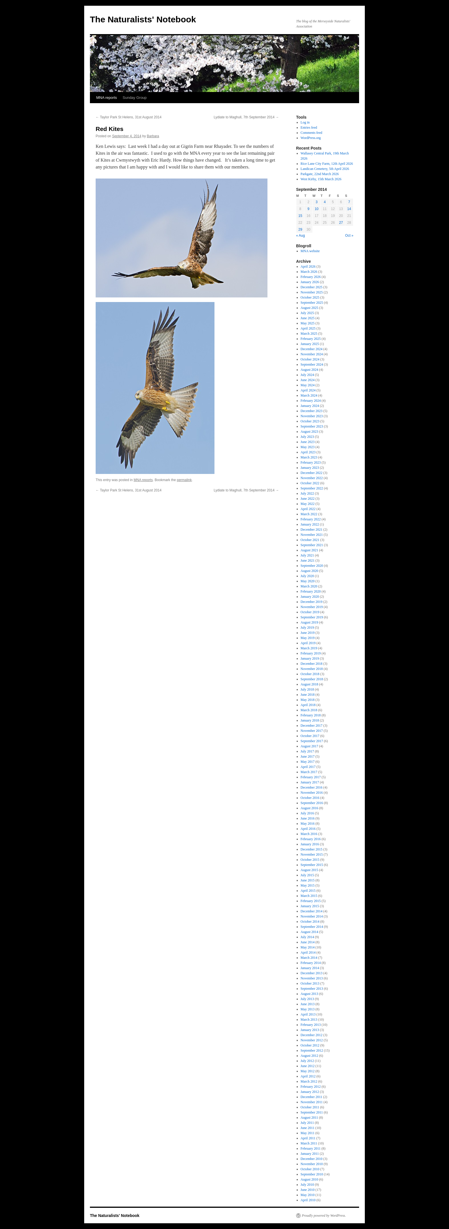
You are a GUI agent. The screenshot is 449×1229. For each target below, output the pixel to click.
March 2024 (309, 395)
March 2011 (309, 1143)
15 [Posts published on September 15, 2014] (300, 216)
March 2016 (309, 834)
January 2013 (310, 1030)
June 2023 (308, 442)
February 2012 (311, 1087)
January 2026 (310, 282)
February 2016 (311, 839)
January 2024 (310, 406)
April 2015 (308, 891)
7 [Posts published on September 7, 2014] (349, 202)
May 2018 (308, 700)
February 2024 (311, 401)
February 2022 (311, 519)
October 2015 (310, 860)
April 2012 (308, 1076)
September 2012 (312, 1050)
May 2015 (308, 885)
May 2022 (308, 504)
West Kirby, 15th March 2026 (321, 179)
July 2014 (307, 937)
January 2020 (310, 597)
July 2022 (307, 493)
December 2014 (311, 911)
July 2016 (307, 813)
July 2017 (307, 751)
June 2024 (308, 380)
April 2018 (308, 705)
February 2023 (311, 462)
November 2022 (312, 478)
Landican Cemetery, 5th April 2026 (325, 169)
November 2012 (312, 1040)
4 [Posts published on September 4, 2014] (325, 202)
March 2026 (309, 272)
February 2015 (311, 901)
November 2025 (312, 292)
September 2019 (312, 617)
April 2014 (308, 952)
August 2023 (309, 432)
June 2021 (308, 560)
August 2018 (309, 684)
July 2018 (307, 689)
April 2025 (308, 328)
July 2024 (307, 375)
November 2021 (312, 535)
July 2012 (307, 1061)
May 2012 (308, 1071)
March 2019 (309, 648)
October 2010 (310, 1169)
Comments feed (311, 133)
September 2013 (312, 989)
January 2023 (310, 468)
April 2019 (308, 643)
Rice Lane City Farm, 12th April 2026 (327, 164)
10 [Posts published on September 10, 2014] (316, 209)
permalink (184, 480)
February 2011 (311, 1148)
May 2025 (308, 323)
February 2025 (311, 339)
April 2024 (308, 390)
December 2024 (311, 349)
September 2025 (312, 303)
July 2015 (307, 875)
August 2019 (309, 622)
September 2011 (312, 1112)
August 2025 (309, 308)
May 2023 (308, 447)
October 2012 (310, 1045)
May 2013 (308, 1009)
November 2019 (312, 607)
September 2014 (312, 927)
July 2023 (307, 437)
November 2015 (312, 854)
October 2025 (310, 297)
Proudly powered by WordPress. (324, 1216)
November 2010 (312, 1164)
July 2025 (307, 313)
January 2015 (310, 906)
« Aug (300, 236)
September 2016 (312, 803)
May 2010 (308, 1195)
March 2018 (309, 710)
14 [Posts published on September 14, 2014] (349, 209)
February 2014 (311, 963)
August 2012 (309, 1056)
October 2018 (310, 674)
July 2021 (307, 555)
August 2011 (309, 1118)
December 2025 (311, 287)
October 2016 (310, 798)
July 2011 (307, 1123)
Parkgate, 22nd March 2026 (320, 174)
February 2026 (311, 277)
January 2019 (310, 658)
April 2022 (308, 509)
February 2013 (311, 1025)
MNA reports (106, 97)
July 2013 (307, 999)
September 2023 (312, 426)
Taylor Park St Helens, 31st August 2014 (129, 117)
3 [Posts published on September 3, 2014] (317, 202)
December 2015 (311, 849)
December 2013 (311, 973)
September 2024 (312, 364)
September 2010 (312, 1174)
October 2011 (310, 1107)
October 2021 (310, 540)
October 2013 (310, 983)
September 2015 (312, 865)
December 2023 (311, 411)
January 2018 (310, 720)
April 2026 (308, 266)
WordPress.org (311, 138)
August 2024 (309, 370)
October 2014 (310, 922)
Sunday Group (135, 97)
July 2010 (307, 1185)
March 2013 (309, 1020)
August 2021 (309, 550)
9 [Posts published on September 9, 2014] (309, 209)
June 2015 (308, 880)
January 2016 (310, 844)
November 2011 (312, 1102)
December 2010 (311, 1159)
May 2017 (308, 762)
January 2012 (310, 1092)
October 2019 (310, 612)
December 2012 (311, 1035)
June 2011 (308, 1128)
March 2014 (309, 958)
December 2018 (311, 664)
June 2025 (308, 318)
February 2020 (311, 591)
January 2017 (310, 782)
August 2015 (309, 870)
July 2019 (307, 628)
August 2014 (309, 932)
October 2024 (310, 359)
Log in (305, 122)
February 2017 (311, 777)
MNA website (310, 251)
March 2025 (309, 334)
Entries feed (309, 128)
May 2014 (308, 947)
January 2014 (310, 968)
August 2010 (309, 1179)
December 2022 (311, 473)
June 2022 (308, 499)
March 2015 (309, 896)
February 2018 (311, 715)
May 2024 (308, 385)
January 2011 (310, 1154)
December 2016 (311, 787)
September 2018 (312, 679)
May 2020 (308, 581)
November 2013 (312, 978)
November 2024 (312, 354)
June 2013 (308, 1004)
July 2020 (307, 576)
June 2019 (308, 633)
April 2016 (308, 829)
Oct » (349, 236)
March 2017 (309, 772)
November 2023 (312, 416)
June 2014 (308, 942)
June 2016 (308, 818)
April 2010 (308, 1200)
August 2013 (309, 994)
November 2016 (312, 793)
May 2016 (308, 824)
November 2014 (312, 916)
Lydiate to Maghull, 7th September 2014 (246, 117)
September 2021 (312, 545)
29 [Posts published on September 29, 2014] (300, 230)
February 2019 (311, 653)
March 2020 (309, 586)
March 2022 (309, 514)
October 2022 (310, 483)
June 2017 (308, 756)
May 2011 (308, 1133)
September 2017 (312, 741)
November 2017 (312, 731)
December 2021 (311, 530)
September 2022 (312, 488)
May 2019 (308, 638)
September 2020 (312, 566)
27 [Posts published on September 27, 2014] (341, 223)
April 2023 (308, 452)
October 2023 (310, 421)
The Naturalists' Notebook (143, 19)
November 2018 (312, 669)
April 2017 (308, 767)
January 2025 (310, 344)
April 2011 (308, 1138)
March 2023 (309, 457)
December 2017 (311, 726)
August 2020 (309, 571)
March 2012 (309, 1081)
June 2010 (308, 1190)
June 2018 (308, 695)
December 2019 (311, 602)
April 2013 (308, 1014)
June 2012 (308, 1066)
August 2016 (309, 808)
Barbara (153, 136)
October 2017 (310, 736)
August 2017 (309, 746)
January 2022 (310, 524)
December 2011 (311, 1097)
